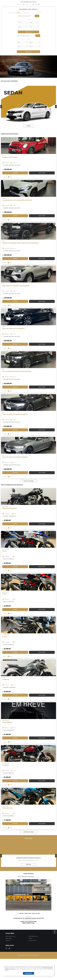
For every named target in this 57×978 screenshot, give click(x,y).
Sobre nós (8, 940)
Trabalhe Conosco (32, 940)
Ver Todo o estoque (28, 481)
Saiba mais (28, 864)
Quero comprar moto (33, 936)
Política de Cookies (9, 969)
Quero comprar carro (10, 936)
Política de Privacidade (48, 967)
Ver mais (15, 173)
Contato (30, 938)
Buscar (28, 32)
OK (37, 16)
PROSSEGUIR (28, 973)
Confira (28, 126)
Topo (55, 932)
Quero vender (9, 938)
